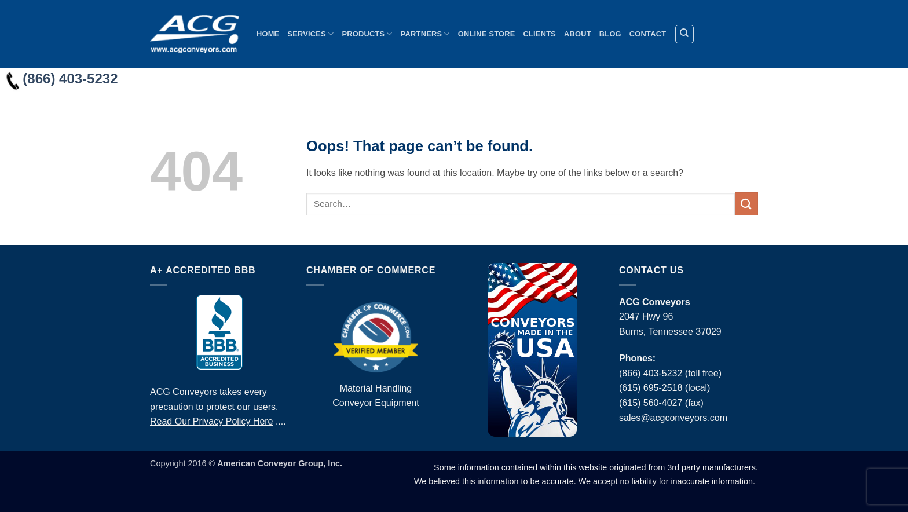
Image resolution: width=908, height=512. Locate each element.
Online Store (486, 34)
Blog (610, 34)
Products (367, 33)
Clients (539, 34)
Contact (647, 34)
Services (310, 33)
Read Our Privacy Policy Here (211, 421)
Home (268, 34)
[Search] (684, 34)
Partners (425, 33)
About (577, 34)
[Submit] (746, 203)
